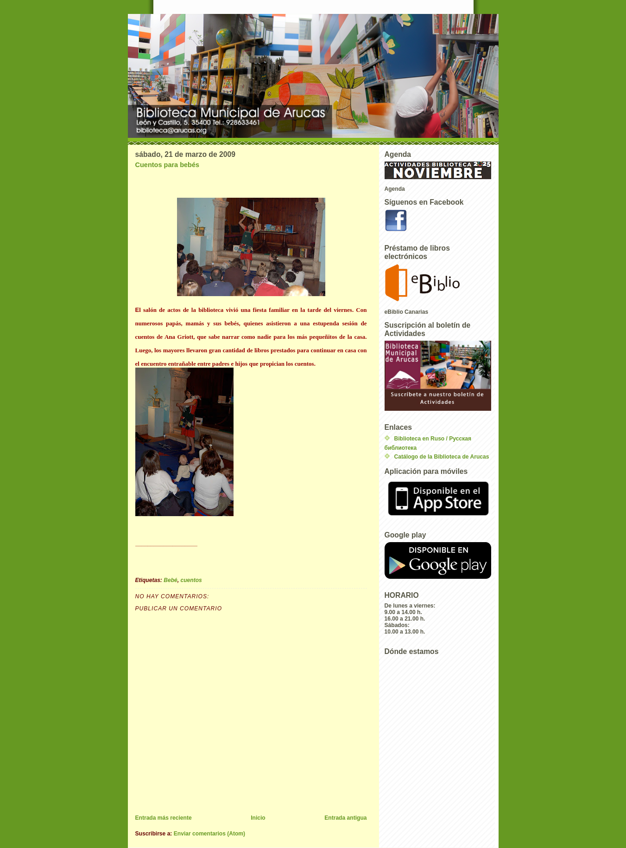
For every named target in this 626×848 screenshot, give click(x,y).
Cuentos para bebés (167, 164)
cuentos (191, 580)
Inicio (258, 818)
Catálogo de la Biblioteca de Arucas (441, 456)
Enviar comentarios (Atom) (209, 833)
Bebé (170, 580)
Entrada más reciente (163, 818)
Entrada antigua (345, 818)
